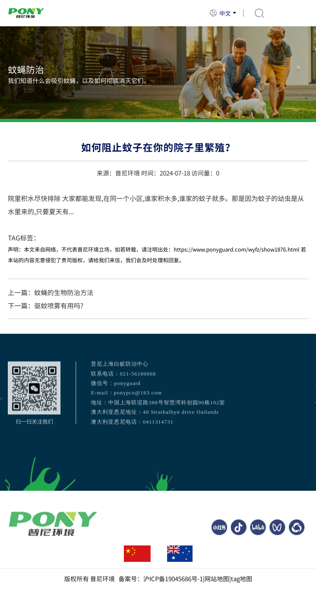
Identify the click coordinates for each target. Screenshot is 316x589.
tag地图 (241, 578)
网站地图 (216, 578)
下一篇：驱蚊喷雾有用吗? (46, 305)
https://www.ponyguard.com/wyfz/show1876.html (237, 249)
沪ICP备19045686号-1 (173, 578)
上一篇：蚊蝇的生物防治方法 (50, 292)
